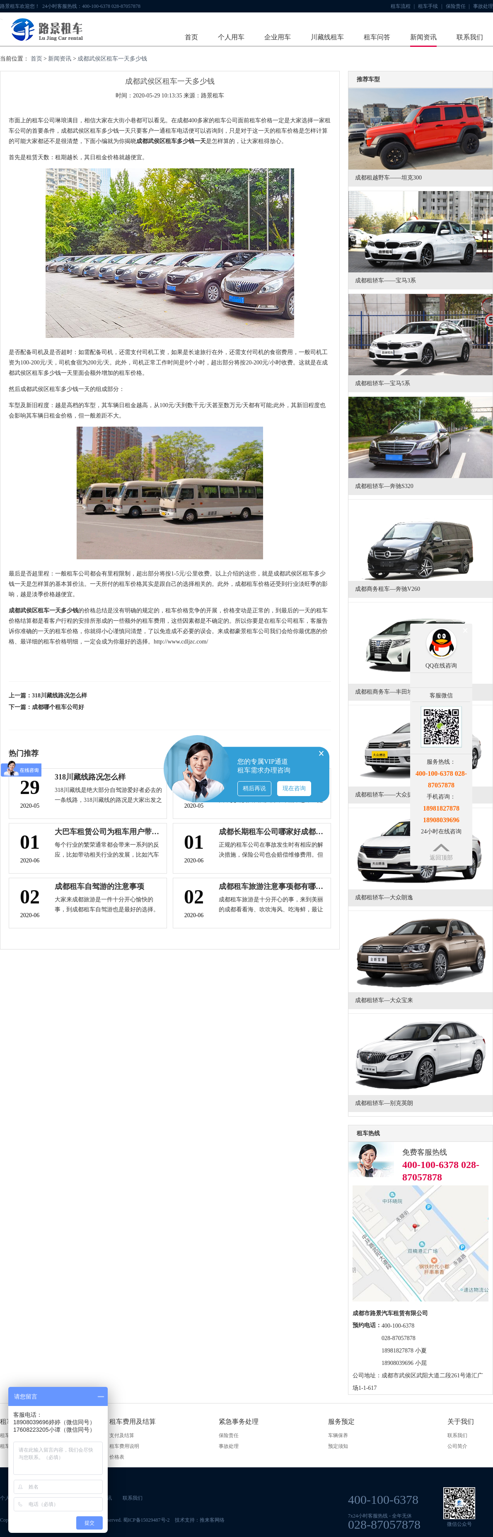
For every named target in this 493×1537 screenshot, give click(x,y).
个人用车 (231, 37)
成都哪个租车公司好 (58, 707)
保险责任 (458, 6)
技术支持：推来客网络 (200, 1520)
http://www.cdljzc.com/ (181, 642)
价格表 (116, 1457)
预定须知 (338, 1446)
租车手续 (430, 6)
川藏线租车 (327, 37)
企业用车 (277, 37)
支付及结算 (121, 1435)
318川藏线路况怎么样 (59, 695)
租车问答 (377, 37)
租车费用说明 (124, 1446)
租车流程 (403, 6)
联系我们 (470, 37)
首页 (191, 37)
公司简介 (457, 1446)
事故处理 (483, 6)
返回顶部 (441, 858)
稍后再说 (254, 788)
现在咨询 (294, 788)
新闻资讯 (423, 37)
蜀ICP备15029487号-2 (146, 1520)
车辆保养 (338, 1435)
